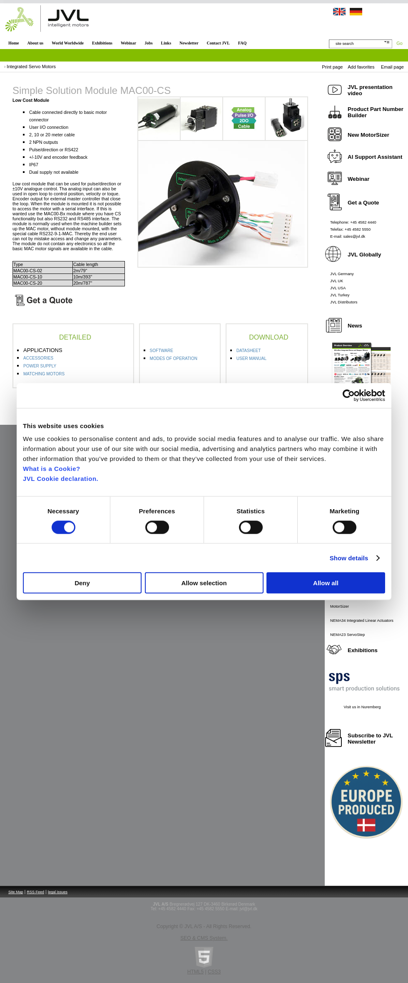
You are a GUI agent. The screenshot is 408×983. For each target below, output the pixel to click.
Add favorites (361, 66)
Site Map (15, 892)
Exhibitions (102, 43)
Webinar (128, 43)
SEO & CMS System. (203, 938)
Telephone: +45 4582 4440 (353, 222)
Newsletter (189, 43)
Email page (392, 66)
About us (35, 43)
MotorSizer (339, 606)
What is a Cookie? (51, 468)
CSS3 (214, 972)
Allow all (325, 582)
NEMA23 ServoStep (347, 635)
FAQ (242, 43)
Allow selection (203, 582)
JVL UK (336, 281)
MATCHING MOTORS (44, 374)
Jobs (148, 43)
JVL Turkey (339, 295)
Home (13, 43)
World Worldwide (68, 43)
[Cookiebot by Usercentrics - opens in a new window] (348, 395)
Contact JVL (218, 43)
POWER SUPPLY (39, 366)
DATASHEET (248, 350)
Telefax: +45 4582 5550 (350, 229)
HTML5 (195, 972)
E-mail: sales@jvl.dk (347, 236)
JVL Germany (342, 274)
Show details (349, 557)
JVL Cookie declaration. (60, 478)
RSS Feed (36, 892)
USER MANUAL (251, 358)
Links (166, 43)
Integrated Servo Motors (31, 66)
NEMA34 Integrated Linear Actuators (361, 620)
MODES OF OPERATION (173, 358)
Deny (82, 582)
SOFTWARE (161, 350)
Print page (332, 66)
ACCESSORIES (38, 358)
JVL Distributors (344, 302)
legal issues (57, 892)
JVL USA (338, 288)
